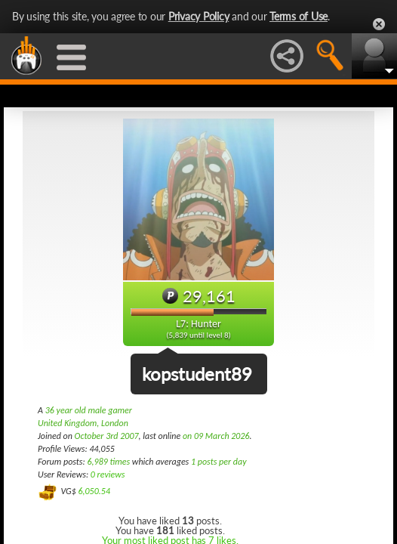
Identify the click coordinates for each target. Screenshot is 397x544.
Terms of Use (298, 16)
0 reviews (108, 474)
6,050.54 (94, 491)
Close (379, 24)
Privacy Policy (198, 16)
